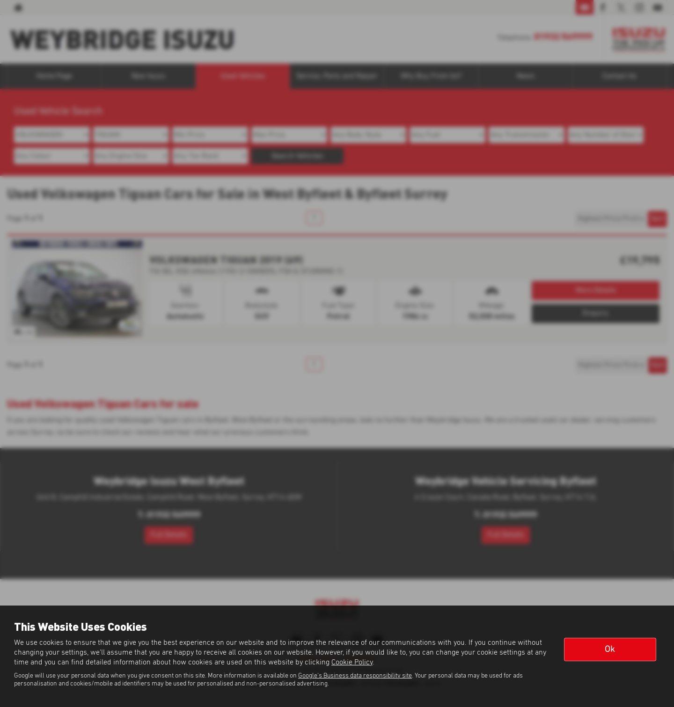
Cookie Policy (352, 662)
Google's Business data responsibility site (355, 675)
